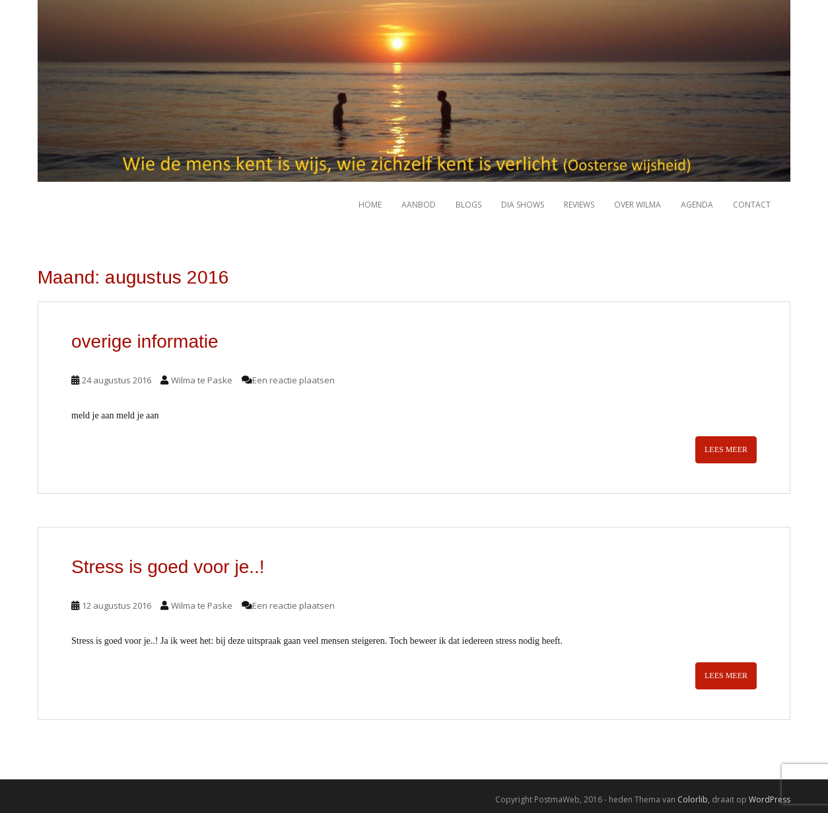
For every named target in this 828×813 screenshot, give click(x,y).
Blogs (468, 204)
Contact (752, 204)
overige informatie (145, 341)
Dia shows (522, 204)
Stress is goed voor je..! (168, 567)
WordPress (769, 799)
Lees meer (726, 449)
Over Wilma (637, 204)
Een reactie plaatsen (293, 380)
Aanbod (418, 204)
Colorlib (692, 799)
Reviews (579, 204)
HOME (370, 204)
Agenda (697, 204)
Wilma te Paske (201, 380)
